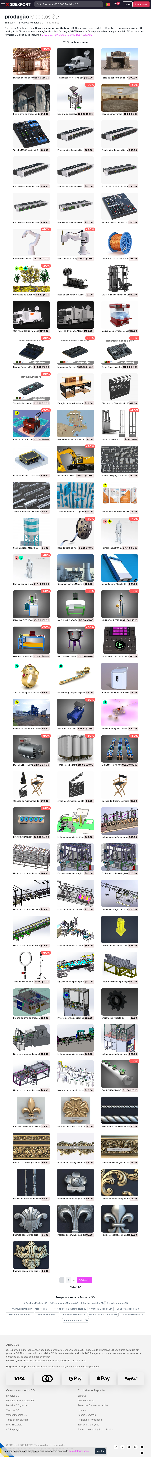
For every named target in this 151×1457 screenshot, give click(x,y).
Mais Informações (79, 1451)
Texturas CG (12, 1410)
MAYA (88, 34)
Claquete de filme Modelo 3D (115, 403)
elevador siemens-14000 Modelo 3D (31, 475)
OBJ (50, 34)
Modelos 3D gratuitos (17, 1405)
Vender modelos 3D (16, 1415)
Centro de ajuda (86, 1400)
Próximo (84, 1280)
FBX (56, 34)
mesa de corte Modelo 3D (114, 584)
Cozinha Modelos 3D (92, 1303)
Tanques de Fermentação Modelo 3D (75, 765)
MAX (44, 34)
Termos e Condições (88, 1424)
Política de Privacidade (90, 1419)
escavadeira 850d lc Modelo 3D (73, 475)
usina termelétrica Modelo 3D (72, 584)
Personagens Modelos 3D (64, 1303)
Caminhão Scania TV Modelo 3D (28, 331)
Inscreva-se (141, 4)
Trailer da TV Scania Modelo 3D (72, 331)
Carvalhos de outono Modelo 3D (29, 294)
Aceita (100, 1451)
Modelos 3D (12, 1395)
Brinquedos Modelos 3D (20, 1314)
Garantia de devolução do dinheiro (95, 1429)
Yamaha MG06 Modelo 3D (25, 150)
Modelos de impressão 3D (20, 1400)
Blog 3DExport (14, 1424)
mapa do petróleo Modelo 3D (71, 439)
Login (128, 4)
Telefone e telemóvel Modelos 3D (68, 1309)
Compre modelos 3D (20, 1390)
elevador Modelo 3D (111, 439)
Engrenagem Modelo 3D (113, 1018)
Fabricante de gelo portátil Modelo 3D (120, 692)
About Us (12, 1345)
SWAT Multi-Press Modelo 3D (116, 294)
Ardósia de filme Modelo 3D (71, 801)
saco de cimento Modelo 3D (115, 511)
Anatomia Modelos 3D (75, 1320)
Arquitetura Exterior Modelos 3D (29, 1309)
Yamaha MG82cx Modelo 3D (115, 222)
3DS (61, 34)
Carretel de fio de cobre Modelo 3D (118, 258)
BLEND (80, 34)
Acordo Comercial (87, 1415)
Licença (82, 1410)
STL (67, 34)
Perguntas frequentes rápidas (93, 1405)
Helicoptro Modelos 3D (73, 1314)
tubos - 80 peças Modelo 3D (116, 475)
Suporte (82, 1395)
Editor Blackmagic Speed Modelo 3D (119, 367)
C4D (72, 34)
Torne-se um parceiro (17, 1419)
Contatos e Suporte (91, 1390)
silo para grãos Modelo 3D (25, 548)
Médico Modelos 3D (47, 1314)
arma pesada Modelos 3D (103, 1314)
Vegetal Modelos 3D (100, 1309)
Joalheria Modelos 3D (126, 1309)
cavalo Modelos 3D (117, 1303)
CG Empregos (13, 1429)
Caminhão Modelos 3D (131, 1314)
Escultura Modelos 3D (35, 1303)
